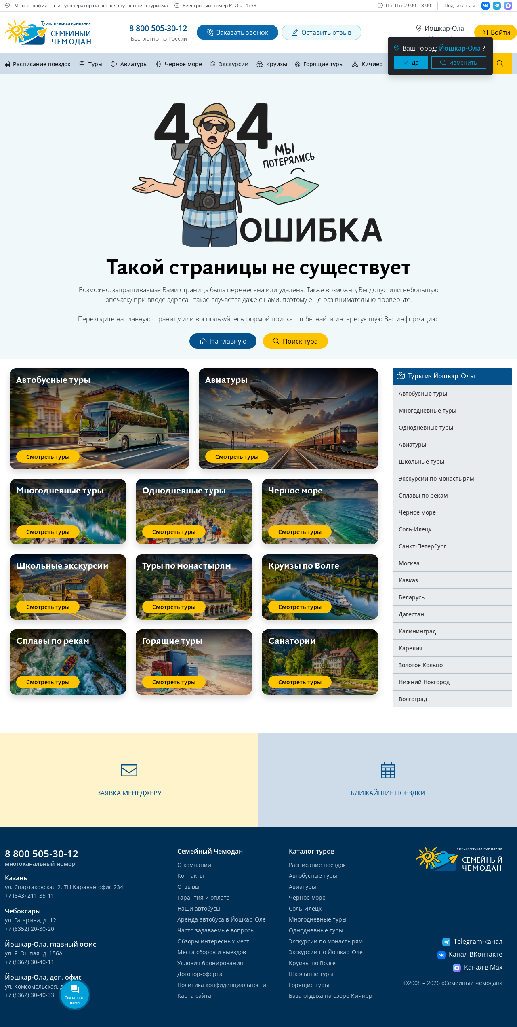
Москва (409, 563)
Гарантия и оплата (203, 897)
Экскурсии (229, 64)
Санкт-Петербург (422, 546)
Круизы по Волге (312, 963)
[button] (129, 780)
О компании (194, 865)
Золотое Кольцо (421, 665)
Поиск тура (295, 341)
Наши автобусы (199, 908)
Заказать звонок (237, 32)
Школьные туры (421, 461)
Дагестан (411, 614)
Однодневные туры (426, 427)
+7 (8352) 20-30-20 (29, 928)
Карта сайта (194, 996)
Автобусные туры (423, 393)
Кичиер (367, 64)
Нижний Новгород (424, 682)
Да (411, 62)
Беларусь (412, 597)
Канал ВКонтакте (469, 954)
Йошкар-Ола (440, 28)
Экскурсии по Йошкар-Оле (326, 952)
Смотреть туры (47, 456)
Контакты (190, 875)
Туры (91, 64)
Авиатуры (129, 64)
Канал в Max (477, 967)
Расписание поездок (38, 64)
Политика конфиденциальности (221, 985)
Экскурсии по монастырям (436, 478)
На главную (223, 341)
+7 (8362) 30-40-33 (29, 995)
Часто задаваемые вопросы (216, 930)
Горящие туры (319, 64)
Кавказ (408, 580)
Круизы (271, 64)
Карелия (410, 648)
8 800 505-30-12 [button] (158, 28)
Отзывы (188, 886)
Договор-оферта (200, 974)
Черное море (179, 64)
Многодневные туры (427, 410)
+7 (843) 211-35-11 (29, 895)
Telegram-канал (472, 941)
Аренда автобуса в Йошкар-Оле (221, 919)
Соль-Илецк (415, 529)
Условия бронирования (210, 963)
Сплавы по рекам (423, 495)
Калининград (417, 631)
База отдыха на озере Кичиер (330, 996)
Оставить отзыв (321, 32)
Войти (495, 32)
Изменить (458, 62)
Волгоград (413, 699)
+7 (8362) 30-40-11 (29, 962)
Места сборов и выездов (211, 952)
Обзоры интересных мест (213, 941)
